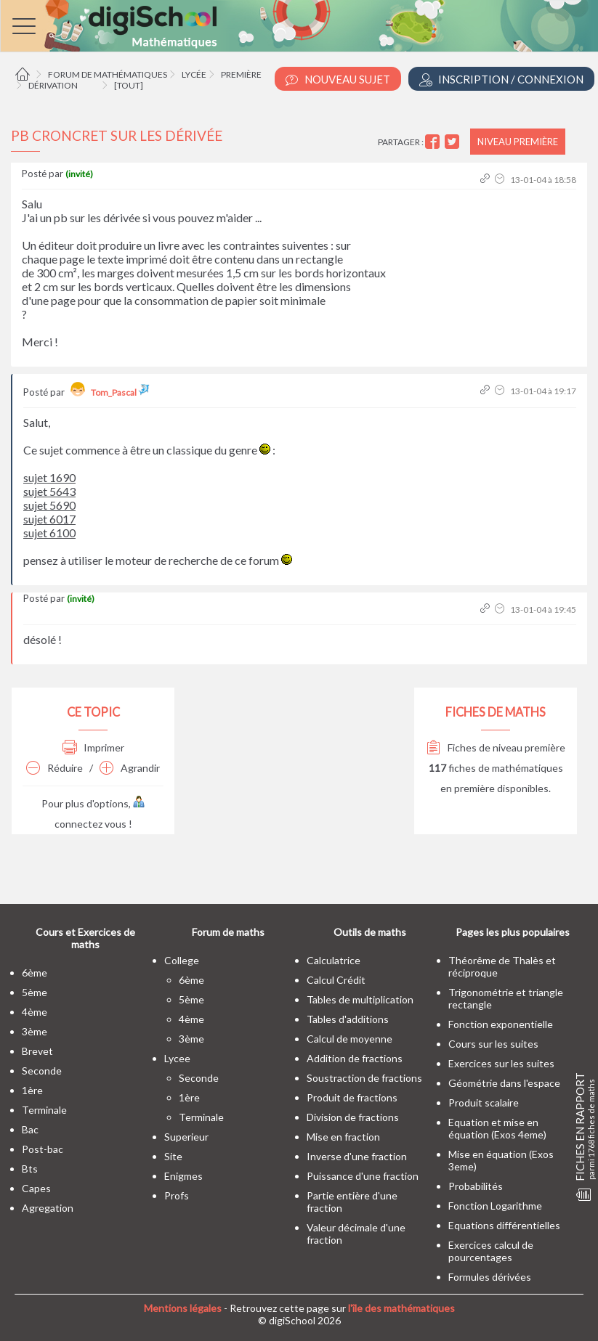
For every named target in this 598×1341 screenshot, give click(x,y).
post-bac (42, 1149)
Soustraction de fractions (364, 1078)
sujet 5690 (49, 505)
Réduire (54, 768)
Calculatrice (333, 960)
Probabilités (475, 1186)
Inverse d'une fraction (357, 1156)
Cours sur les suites (493, 1044)
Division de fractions (353, 1117)
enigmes (183, 1176)
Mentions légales (183, 1308)
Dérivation (53, 85)
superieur (186, 1136)
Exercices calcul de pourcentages (490, 1251)
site (173, 1156)
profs (176, 1195)
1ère (32, 1090)
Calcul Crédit (336, 980)
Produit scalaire (483, 1102)
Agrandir (130, 768)
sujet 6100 (49, 532)
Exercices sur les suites (501, 1063)
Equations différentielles (504, 1225)
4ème (34, 1012)
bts (30, 1168)
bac (30, 1129)
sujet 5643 (49, 491)
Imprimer (93, 747)
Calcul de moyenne (349, 1038)
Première (241, 74)
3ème (34, 1031)
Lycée (194, 74)
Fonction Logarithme (495, 1205)
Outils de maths (370, 932)
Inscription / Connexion (501, 79)
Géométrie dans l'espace (504, 1083)
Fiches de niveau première (496, 747)
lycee (177, 1058)
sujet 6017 (49, 519)
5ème (34, 992)
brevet (37, 1051)
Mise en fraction (343, 1136)
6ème (34, 972)
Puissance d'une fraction (363, 1176)
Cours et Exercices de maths (85, 938)
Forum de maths (228, 932)
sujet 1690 (49, 477)
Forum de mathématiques (107, 74)
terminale (44, 1110)
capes (36, 1188)
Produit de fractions (352, 1097)
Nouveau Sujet (338, 79)
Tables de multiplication (360, 999)
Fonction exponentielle (500, 1024)
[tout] (128, 85)
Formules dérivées (489, 1277)
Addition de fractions (355, 1058)
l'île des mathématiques (401, 1308)
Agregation (47, 1208)
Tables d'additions (348, 1019)
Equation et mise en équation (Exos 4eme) (497, 1128)
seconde (42, 1070)
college (181, 960)
